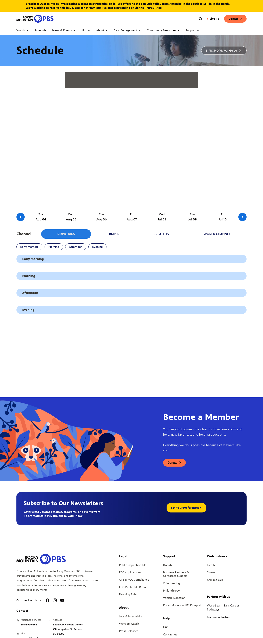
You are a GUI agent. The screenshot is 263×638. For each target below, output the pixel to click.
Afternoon (75, 247)
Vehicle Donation (174, 598)
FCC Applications (130, 573)
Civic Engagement (127, 30)
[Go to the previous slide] (20, 217)
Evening (97, 247)
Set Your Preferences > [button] (186, 508)
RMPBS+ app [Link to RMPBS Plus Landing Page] (215, 580)
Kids (85, 30)
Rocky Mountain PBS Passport (182, 606)
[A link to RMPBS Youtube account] (62, 601)
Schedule (40, 30)
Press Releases (128, 631)
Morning (53, 247)
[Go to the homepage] (35, 19)
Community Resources (163, 30)
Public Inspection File (132, 565)
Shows (211, 573)
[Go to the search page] (200, 19)
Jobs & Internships (131, 617)
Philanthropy (171, 591)
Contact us (170, 635)
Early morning (29, 247)
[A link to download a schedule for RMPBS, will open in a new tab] (224, 50)
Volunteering (171, 584)
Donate (235, 18)
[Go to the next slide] (242, 217)
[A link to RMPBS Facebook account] (47, 601)
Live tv (211, 565)
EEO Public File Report (133, 587)
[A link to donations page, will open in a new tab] (174, 463)
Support (192, 30)
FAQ (165, 628)
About (102, 30)
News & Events (64, 30)
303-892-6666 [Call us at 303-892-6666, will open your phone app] (29, 625)
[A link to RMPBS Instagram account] (55, 601)
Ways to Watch (129, 624)
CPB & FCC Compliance (134, 580)
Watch (22, 30)
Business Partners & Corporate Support (176, 574)
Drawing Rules (128, 595)
